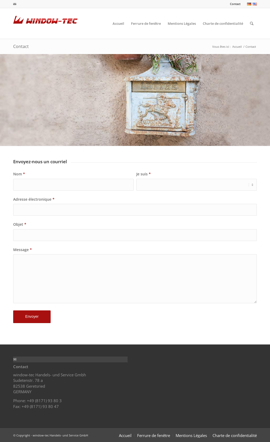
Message (22, 249)
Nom (19, 173)
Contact (235, 4)
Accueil (237, 47)
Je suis (143, 173)
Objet (19, 224)
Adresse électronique (34, 199)
